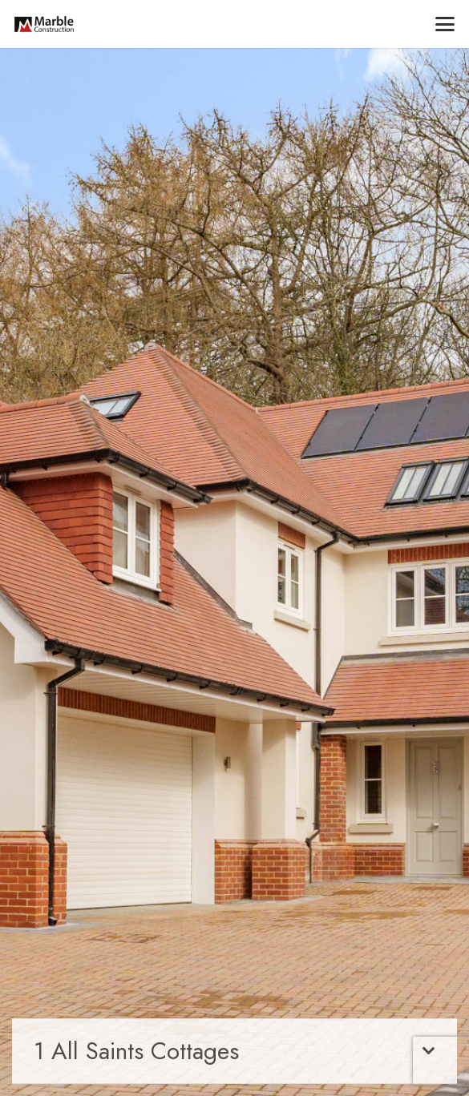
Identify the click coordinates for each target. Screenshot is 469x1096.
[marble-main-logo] (44, 24)
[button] (445, 24)
